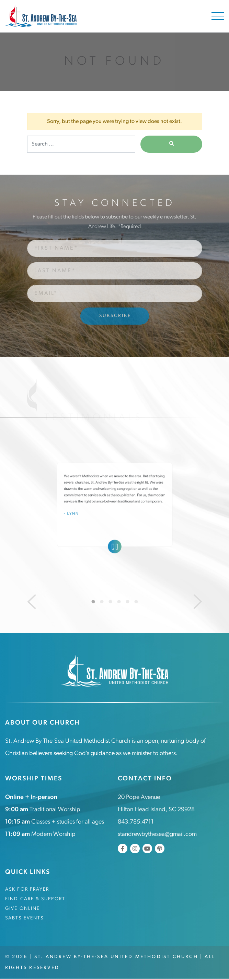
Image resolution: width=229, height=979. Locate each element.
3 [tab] (110, 601)
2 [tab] (101, 601)
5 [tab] (127, 601)
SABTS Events (24, 918)
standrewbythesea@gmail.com (157, 834)
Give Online (22, 908)
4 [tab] (119, 601)
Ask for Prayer (27, 889)
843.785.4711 (136, 822)
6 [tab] (136, 601)
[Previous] (31, 601)
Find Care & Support (35, 899)
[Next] (197, 601)
